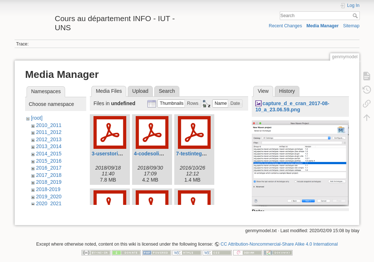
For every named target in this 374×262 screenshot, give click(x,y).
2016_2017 (48, 168)
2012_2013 (48, 139)
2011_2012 (48, 132)
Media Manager (322, 25)
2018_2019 (48, 182)
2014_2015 (48, 153)
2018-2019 (48, 189)
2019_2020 (48, 196)
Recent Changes (285, 25)
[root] (37, 118)
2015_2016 (48, 161)
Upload (140, 91)
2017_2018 (48, 175)
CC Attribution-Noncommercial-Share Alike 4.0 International (279, 238)
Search (356, 15)
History (287, 91)
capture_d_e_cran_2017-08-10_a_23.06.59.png (292, 106)
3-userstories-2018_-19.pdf (124, 153)
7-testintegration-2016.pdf (207, 153)
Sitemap (351, 25)
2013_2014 (48, 146)
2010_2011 (48, 125)
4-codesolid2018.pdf (158, 153)
